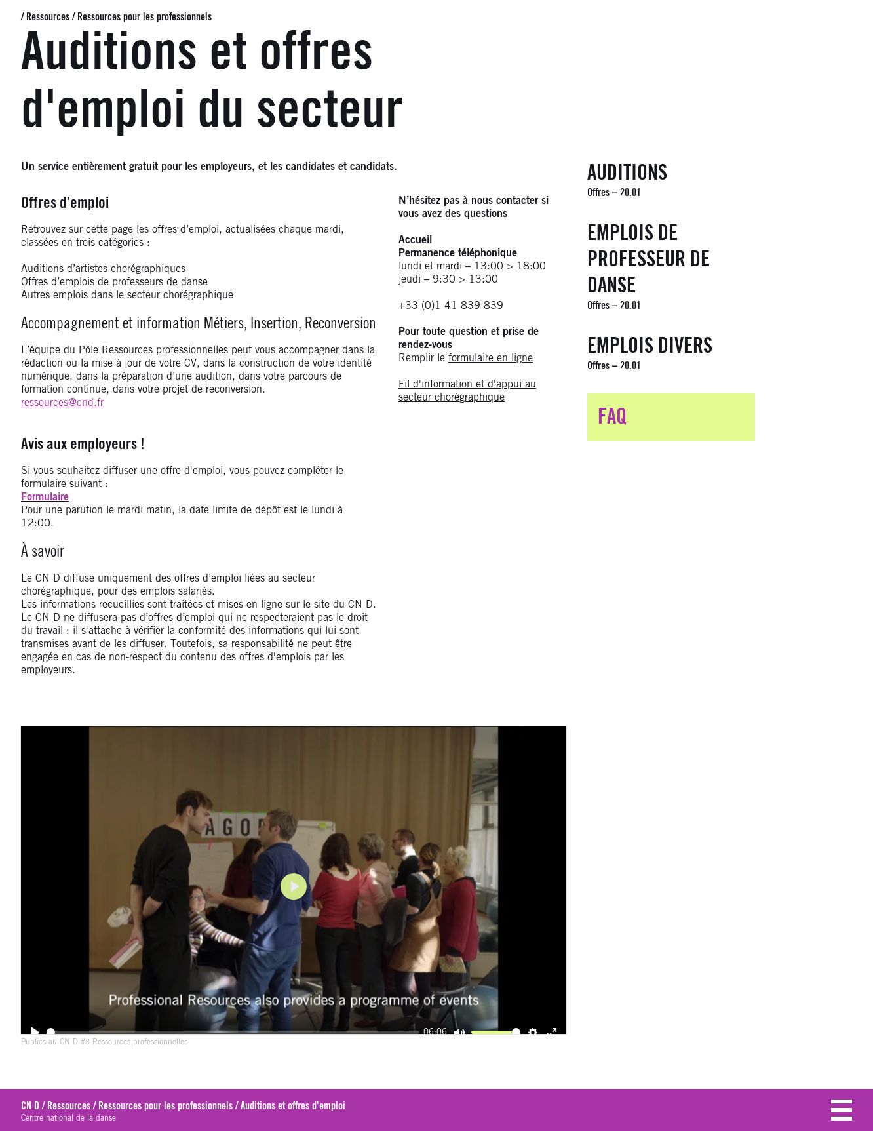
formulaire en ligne (490, 358)
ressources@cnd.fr (62, 402)
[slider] (233, 1032)
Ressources (47, 17)
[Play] (35, 1032)
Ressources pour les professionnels (144, 17)
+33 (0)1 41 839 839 (450, 305)
